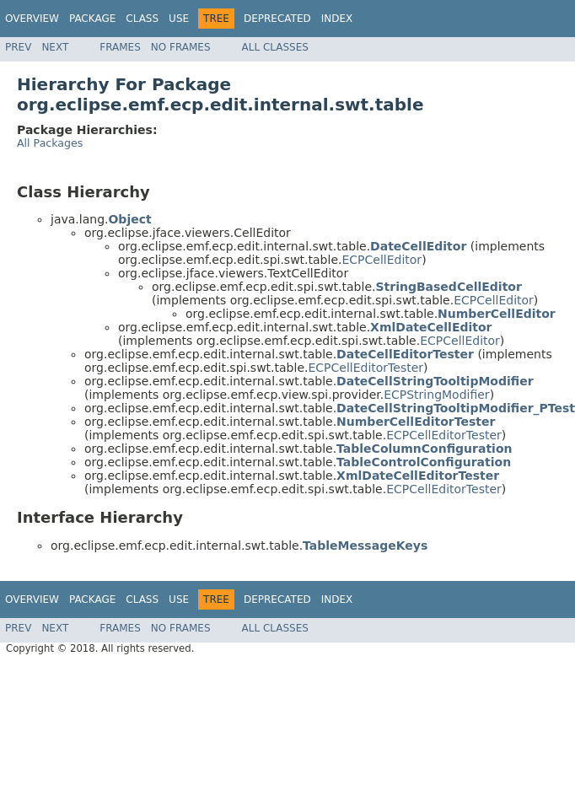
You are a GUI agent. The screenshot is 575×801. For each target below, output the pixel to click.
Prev (18, 47)
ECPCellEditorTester (365, 367)
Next (54, 47)
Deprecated (277, 18)
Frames (120, 47)
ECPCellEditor (381, 259)
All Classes (275, 47)
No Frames (181, 47)
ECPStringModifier (436, 394)
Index (337, 18)
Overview (32, 18)
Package (92, 18)
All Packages (50, 143)
